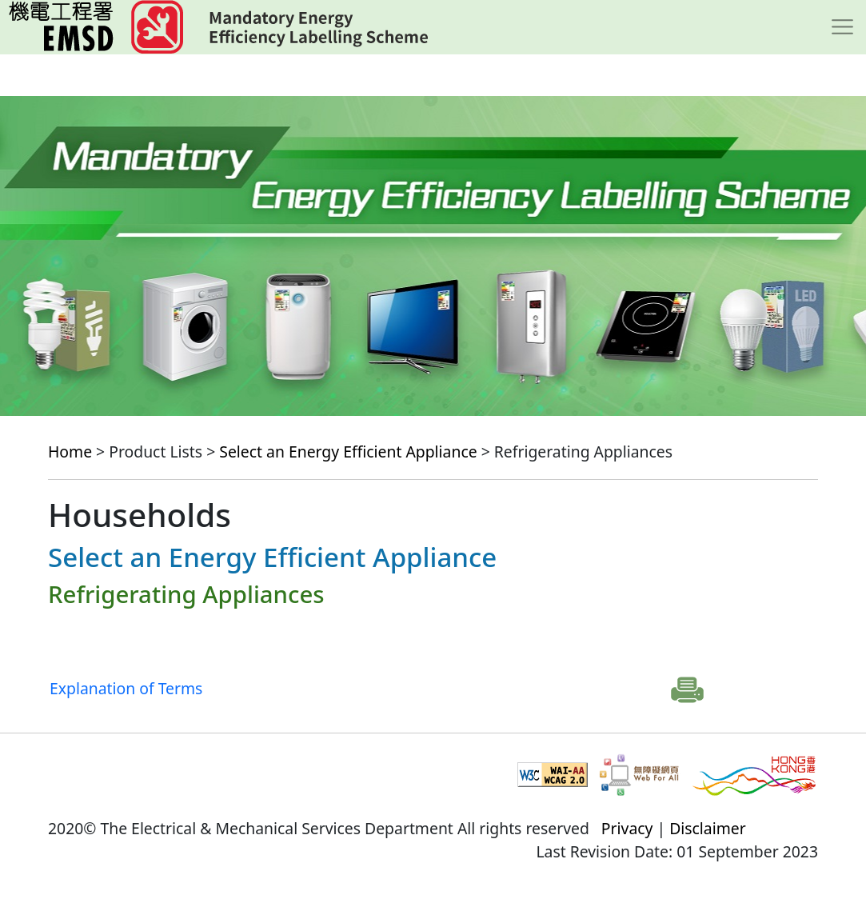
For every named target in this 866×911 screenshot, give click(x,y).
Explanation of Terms (126, 688)
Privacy (627, 828)
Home (70, 451)
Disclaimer (707, 828)
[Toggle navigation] (842, 27)
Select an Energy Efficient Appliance (348, 451)
